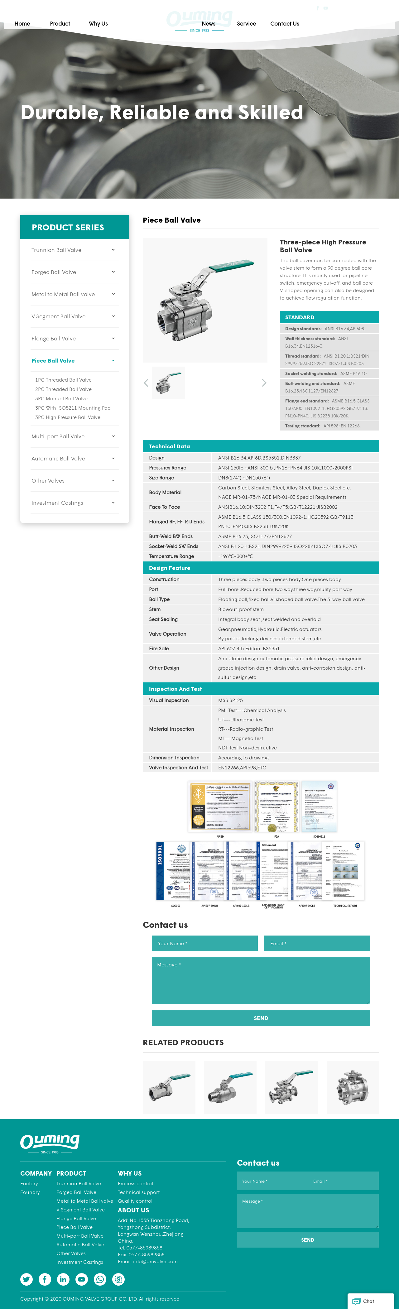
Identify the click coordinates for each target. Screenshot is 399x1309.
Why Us (144, 19)
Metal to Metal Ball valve (63, 294)
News (255, 19)
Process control (135, 1183)
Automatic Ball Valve (58, 458)
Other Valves (47, 480)
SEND (261, 1017)
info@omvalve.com (155, 1261)
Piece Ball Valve (53, 360)
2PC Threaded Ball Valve (63, 389)
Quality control (135, 1201)
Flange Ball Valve (53, 338)
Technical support (139, 1192)
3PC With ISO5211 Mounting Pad (73, 408)
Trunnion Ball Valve (56, 249)
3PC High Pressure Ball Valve (67, 417)
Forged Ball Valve (53, 271)
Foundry (30, 1192)
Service (292, 19)
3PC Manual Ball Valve (61, 398)
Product (106, 19)
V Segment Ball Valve (58, 316)
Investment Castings (57, 502)
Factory (29, 1183)
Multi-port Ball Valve (57, 436)
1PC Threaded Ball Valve (63, 380)
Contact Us (330, 19)
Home (68, 19)
